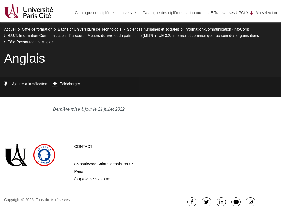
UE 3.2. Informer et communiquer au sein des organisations (208, 35)
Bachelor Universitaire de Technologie (90, 29)
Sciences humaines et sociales (153, 29)
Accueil (10, 29)
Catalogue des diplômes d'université (105, 13)
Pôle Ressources (22, 42)
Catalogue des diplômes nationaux (171, 13)
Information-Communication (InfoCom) (217, 29)
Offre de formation (37, 29)
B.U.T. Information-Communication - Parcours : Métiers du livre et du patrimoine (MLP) (80, 35)
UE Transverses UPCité (228, 13)
